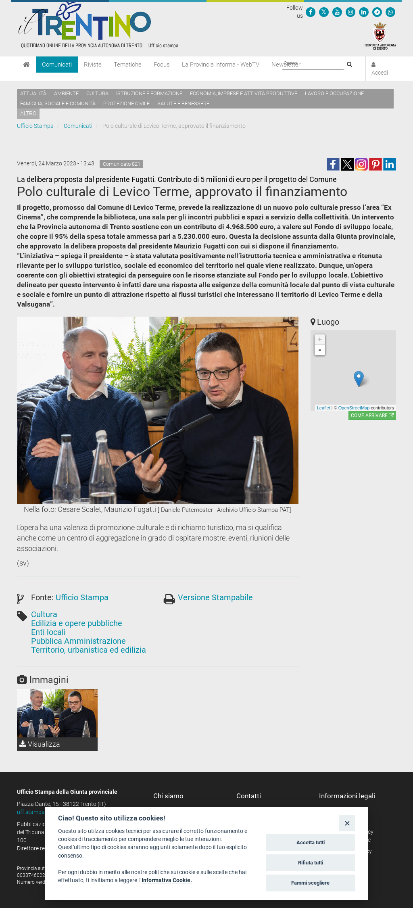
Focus (162, 64)
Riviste (93, 64)
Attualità (33, 93)
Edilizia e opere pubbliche (76, 623)
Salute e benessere (183, 103)
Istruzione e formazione (149, 93)
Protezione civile (126, 103)
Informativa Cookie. (167, 880)
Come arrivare (372, 415)
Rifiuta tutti (310, 863)
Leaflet (323, 407)
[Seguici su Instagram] (350, 11)
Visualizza (39, 744)
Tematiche (128, 64)
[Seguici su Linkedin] (363, 11)
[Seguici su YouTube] (337, 11)
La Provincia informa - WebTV (220, 64)
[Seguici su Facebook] (310, 11)
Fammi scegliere (310, 883)
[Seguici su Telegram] (377, 11)
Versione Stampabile (215, 597)
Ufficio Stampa (35, 126)
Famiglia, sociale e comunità (58, 103)
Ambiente (66, 93)
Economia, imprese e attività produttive (243, 93)
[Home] (26, 64)
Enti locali (48, 632)
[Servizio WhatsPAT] (390, 11)
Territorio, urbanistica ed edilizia (88, 650)
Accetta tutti (310, 842)
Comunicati (57, 64)
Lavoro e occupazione (334, 93)
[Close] (347, 823)
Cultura (97, 93)
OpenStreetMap (354, 407)
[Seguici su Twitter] (324, 11)
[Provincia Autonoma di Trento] (380, 35)
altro (28, 113)
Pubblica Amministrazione (78, 641)
